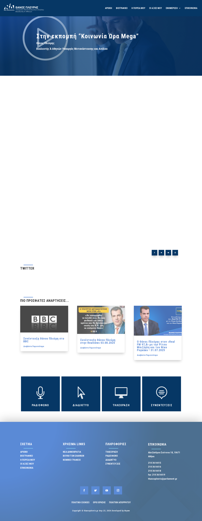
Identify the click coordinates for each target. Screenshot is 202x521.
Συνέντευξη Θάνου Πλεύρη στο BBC (43, 361)
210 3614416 (154, 469)
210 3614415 (154, 465)
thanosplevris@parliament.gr (162, 481)
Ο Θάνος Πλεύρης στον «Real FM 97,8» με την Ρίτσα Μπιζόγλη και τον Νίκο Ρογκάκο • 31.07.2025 (156, 367)
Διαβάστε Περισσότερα (33, 368)
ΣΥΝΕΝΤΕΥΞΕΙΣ (148, 129)
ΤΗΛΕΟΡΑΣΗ (148, 130)
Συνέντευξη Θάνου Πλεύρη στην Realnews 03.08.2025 (97, 363)
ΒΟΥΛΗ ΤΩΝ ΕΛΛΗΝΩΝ (73, 458)
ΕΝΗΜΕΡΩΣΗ (172, 8)
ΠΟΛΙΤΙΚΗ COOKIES (80, 505)
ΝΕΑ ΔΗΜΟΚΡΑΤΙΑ (72, 454)
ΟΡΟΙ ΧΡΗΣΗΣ (99, 505)
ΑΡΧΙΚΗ (108, 8)
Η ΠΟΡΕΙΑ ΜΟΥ (138, 8)
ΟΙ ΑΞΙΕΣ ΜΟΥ (155, 8)
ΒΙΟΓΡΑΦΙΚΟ (122, 8)
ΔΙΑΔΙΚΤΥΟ (148, 134)
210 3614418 (154, 473)
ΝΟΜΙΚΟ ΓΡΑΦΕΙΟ (72, 462)
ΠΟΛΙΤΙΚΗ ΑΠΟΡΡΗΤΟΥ (120, 505)
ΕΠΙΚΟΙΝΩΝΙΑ (191, 8)
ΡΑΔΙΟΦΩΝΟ (148, 132)
